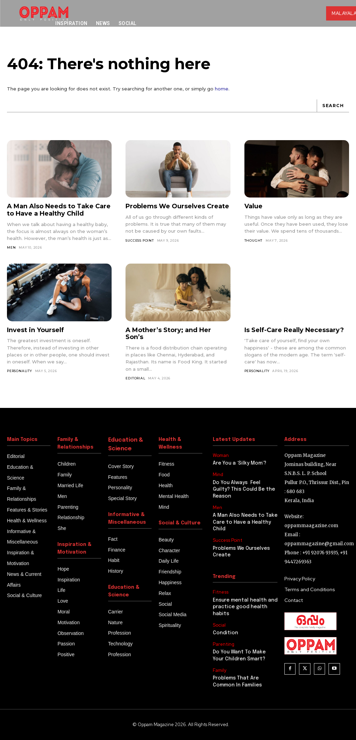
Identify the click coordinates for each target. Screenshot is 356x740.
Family (219, 670)
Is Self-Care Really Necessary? (294, 330)
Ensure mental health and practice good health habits (245, 607)
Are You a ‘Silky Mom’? (239, 463)
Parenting (223, 644)
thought (253, 240)
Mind (218, 474)
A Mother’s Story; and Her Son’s (168, 333)
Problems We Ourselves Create (177, 206)
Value (253, 206)
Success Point (140, 240)
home (221, 88)
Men (11, 247)
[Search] (333, 105)
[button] (309, 45)
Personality (19, 371)
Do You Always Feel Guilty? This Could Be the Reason (244, 489)
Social (219, 625)
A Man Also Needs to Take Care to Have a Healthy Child (59, 210)
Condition (225, 632)
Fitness (220, 592)
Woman (221, 455)
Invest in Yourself (35, 330)
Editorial (135, 378)
